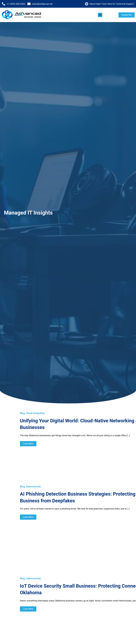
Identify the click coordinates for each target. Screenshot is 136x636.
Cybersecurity (33, 486)
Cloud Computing (35, 413)
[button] (100, 15)
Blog (22, 413)
